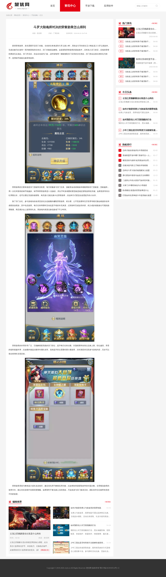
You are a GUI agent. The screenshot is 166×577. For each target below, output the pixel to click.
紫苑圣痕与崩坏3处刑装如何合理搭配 (137, 160)
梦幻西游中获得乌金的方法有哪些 (136, 175)
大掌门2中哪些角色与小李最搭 (135, 185)
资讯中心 (70, 5)
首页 (52, 5)
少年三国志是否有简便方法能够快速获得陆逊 (88, 543)
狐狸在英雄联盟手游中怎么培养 (147, 59)
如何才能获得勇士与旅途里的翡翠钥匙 (86, 508)
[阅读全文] (45, 550)
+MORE (108, 502)
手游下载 (89, 5)
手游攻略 (34, 15)
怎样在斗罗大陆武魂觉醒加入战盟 (136, 170)
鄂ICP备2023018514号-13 (109, 568)
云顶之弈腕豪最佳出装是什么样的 (25, 534)
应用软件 (108, 5)
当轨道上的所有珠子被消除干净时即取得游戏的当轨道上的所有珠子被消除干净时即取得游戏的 (138, 42)
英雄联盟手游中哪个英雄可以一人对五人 (137, 155)
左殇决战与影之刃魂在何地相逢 (135, 165)
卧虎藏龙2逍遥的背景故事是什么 (136, 190)
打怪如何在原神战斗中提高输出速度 (137, 195)
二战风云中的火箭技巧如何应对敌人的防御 (137, 180)
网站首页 (17, 15)
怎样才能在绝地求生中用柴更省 (135, 150)
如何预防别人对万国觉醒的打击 (83, 525)
